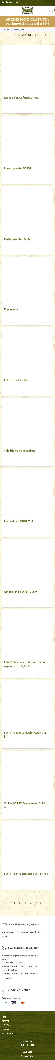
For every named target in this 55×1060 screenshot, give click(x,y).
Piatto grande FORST (17, 168)
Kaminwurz (11, 310)
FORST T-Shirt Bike (16, 380)
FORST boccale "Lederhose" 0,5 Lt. (25, 735)
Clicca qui (7, 932)
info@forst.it (7, 978)
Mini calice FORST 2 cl (18, 521)
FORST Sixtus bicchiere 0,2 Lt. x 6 (26, 874)
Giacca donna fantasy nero (21, 98)
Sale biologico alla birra (19, 451)
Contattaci (7, 955)
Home (6, 29)
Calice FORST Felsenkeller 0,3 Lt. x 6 (27, 805)
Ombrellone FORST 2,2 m (20, 592)
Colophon (27, 1051)
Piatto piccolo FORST (18, 239)
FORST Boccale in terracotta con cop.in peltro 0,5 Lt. (25, 664)
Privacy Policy (27, 1056)
